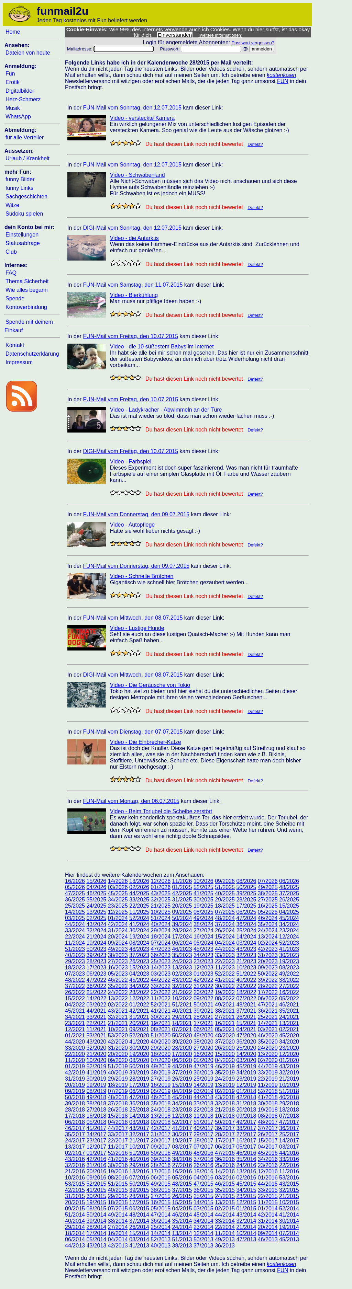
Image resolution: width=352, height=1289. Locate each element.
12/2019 (246, 1085)
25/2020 (246, 1048)
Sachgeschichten (26, 196)
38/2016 (182, 1159)
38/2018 (96, 1103)
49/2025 (268, 887)
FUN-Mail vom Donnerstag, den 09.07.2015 (136, 514)
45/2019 (246, 1066)
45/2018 (182, 1097)
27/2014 (118, 1227)
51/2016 (139, 1153)
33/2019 (268, 1072)
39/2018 (75, 1103)
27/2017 (246, 1134)
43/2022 (182, 980)
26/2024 (225, 930)
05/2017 (246, 1147)
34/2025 (118, 899)
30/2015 (96, 1196)
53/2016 (289, 1178)
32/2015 (289, 1190)
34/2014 (203, 1221)
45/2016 (268, 1153)
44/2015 (268, 1184)
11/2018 (203, 1116)
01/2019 (75, 1066)
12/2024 (289, 937)
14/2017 (289, 1140)
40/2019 (118, 1072)
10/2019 (289, 1085)
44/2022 (160, 980)
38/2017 (246, 1128)
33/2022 (160, 986)
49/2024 (203, 918)
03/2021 (268, 1029)
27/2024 (203, 930)
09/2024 (118, 943)
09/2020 (118, 1060)
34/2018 (182, 1103)
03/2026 (118, 887)
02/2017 (75, 1153)
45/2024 (289, 918)
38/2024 (203, 924)
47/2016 (225, 1153)
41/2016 (118, 1159)
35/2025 (96, 899)
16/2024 (203, 937)
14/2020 (246, 1054)
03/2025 (75, 918)
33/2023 (225, 955)
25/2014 (160, 1227)
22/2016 (289, 1165)
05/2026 (75, 887)
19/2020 (139, 1054)
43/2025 (160, 893)
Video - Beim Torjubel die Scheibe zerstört (161, 811)
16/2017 (246, 1140)
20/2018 (246, 1110)
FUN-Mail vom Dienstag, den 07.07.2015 (133, 732)
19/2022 (225, 992)
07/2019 (118, 1091)
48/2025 (289, 887)
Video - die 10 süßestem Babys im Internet (162, 346)
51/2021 (182, 1005)
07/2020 (160, 1060)
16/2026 (75, 881)
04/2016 (203, 1178)
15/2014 (139, 1233)
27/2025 (268, 899)
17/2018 (75, 1116)
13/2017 (75, 1147)
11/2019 (268, 1085)
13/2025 (96, 912)
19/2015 (96, 1202)
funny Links (19, 188)
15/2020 (225, 1054)
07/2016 (139, 1178)
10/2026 (203, 881)
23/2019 (246, 1079)
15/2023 (139, 967)
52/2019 (96, 1066)
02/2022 (118, 1005)
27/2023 (118, 961)
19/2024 (139, 937)
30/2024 (139, 930)
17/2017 (225, 1140)
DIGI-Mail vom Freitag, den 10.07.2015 (130, 451)
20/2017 (160, 1140)
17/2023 (96, 967)
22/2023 (225, 961)
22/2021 (96, 1023)
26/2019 (182, 1079)
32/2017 (139, 1134)
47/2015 (203, 1184)
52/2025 (203, 887)
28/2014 (96, 1227)
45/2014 (203, 1215)
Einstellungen (22, 235)
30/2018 (268, 1103)
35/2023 (182, 955)
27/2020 (203, 1048)
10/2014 (246, 1233)
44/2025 (139, 893)
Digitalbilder (20, 91)
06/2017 (225, 1147)
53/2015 (75, 1184)
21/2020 (96, 1054)
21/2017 (139, 1140)
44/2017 (118, 1128)
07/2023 (75, 974)
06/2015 (139, 1208)
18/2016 (139, 1171)
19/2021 (160, 1023)
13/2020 (268, 1054)
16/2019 (160, 1085)
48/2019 (182, 1066)
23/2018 (182, 1110)
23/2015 (246, 1196)
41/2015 (96, 1190)
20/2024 (118, 937)
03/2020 (246, 1060)
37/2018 (118, 1103)
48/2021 (246, 1005)
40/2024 (160, 924)
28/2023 (96, 961)
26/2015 (182, 1196)
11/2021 (96, 1029)
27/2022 (289, 986)
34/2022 (139, 986)
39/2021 (203, 1011)
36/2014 (160, 1221)
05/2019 (160, 1091)
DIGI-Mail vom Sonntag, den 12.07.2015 (132, 228)
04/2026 (96, 887)
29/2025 (225, 899)
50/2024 (182, 918)
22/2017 (118, 1140)
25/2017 (289, 1134)
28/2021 (203, 1017)
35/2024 (268, 924)
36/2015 (203, 1190)
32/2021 (118, 1017)
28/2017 (225, 1134)
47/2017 (289, 1122)
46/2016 (246, 1153)
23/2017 (96, 1140)
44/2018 (203, 1097)
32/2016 (75, 1165)
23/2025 (118, 906)
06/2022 (268, 998)
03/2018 (139, 1122)
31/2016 (96, 1165)
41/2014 (289, 1215)
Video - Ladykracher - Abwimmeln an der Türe (166, 410)
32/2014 (246, 1221)
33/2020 (75, 1048)
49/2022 (289, 974)
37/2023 (139, 955)
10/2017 (139, 1147)
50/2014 (96, 1215)
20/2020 (118, 1054)
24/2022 (118, 992)
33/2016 (289, 1159)
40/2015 (118, 1190)
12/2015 (246, 1202)
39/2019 (139, 1072)
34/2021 (75, 1017)
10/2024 (96, 943)
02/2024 (268, 943)
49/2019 (160, 1066)
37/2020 (225, 1042)
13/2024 (268, 937)
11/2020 (75, 1060)
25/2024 (246, 930)
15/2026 (96, 881)
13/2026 (139, 881)
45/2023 (203, 949)
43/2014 (246, 1215)
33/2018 (203, 1103)
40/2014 (75, 1221)
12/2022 (139, 998)
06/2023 (96, 974)
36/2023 (160, 955)
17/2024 (182, 937)
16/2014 (118, 1233)
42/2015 (75, 1190)
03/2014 (139, 1239)
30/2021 (160, 1017)
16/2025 (268, 906)
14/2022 (96, 998)
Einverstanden (175, 35)
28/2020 (182, 1048)
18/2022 (246, 992)
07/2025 (225, 912)
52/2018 (268, 1091)
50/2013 (203, 1239)
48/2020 (225, 1035)
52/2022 (225, 974)
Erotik (13, 82)
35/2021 (289, 1011)
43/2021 (118, 1011)
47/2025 (75, 893)
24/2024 (268, 930)
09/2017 (160, 1147)
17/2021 (203, 1023)
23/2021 (75, 1023)
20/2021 (139, 1023)
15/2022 (75, 998)
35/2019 (225, 1072)
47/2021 (268, 1005)
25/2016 (225, 1165)
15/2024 (225, 937)
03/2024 (246, 943)
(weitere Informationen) (221, 35)
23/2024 (289, 930)
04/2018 (118, 1122)
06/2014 (75, 1239)
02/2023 (182, 974)
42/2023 (268, 949)
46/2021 (289, 1005)
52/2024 (139, 918)
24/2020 (268, 1048)
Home (13, 32)
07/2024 (160, 943)
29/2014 (75, 1227)
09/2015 (75, 1208)
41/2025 (203, 893)
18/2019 (118, 1085)
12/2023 (203, 967)
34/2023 (203, 955)
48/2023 (139, 949)
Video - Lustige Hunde (137, 628)
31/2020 (118, 1048)
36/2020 (246, 1042)
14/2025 (75, 912)
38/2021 (225, 1011)
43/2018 (225, 1097)
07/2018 (289, 1116)
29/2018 (289, 1103)
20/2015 (75, 1202)
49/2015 (160, 1184)
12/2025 (118, 912)
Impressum (19, 362)
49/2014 (118, 1215)
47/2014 (160, 1215)
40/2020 (160, 1042)
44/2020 (75, 1042)
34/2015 (246, 1190)
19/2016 (118, 1171)
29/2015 (118, 1196)
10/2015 (289, 1202)
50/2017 (225, 1122)
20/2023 (268, 961)
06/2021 (203, 1029)
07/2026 (268, 881)
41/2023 (289, 949)
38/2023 (118, 955)
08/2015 (96, 1208)
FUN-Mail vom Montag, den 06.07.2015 (131, 801)
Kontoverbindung (26, 307)
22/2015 (268, 1196)
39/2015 (139, 1190)
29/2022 (246, 986)
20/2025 (182, 906)
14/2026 (118, 881)
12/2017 (96, 1147)
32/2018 (225, 1103)
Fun (10, 74)
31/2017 (160, 1134)
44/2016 (289, 1153)
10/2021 (118, 1029)
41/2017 (182, 1128)
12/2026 (160, 881)
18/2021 (182, 1023)
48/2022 (75, 980)
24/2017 (75, 1140)
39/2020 (182, 1042)
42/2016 (96, 1159)
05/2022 (289, 998)
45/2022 (139, 980)
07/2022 (246, 998)
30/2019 (96, 1079)
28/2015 (139, 1196)
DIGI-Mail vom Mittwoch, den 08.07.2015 (133, 675)
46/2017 (75, 1128)
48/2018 (118, 1097)
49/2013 (225, 1239)
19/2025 (203, 906)
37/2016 (203, 1159)
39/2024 (182, 924)
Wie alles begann (27, 290)
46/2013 (268, 1239)
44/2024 (75, 924)
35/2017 (75, 1134)
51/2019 (118, 1066)
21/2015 (289, 1196)
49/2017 (246, 1122)
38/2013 (182, 1245)
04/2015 (182, 1208)
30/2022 (225, 986)
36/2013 (225, 1245)
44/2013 (75, 1245)
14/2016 (225, 1171)
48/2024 (225, 918)
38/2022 (289, 980)
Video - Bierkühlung (134, 295)
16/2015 (160, 1202)
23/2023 (203, 961)
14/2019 (203, 1085)
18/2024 (160, 937)
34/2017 (96, 1134)
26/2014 (139, 1227)
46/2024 (268, 918)
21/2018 (225, 1110)
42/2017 (160, 1128)
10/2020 (96, 1060)
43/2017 (139, 1128)
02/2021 (289, 1029)
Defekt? (255, 144)
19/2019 (96, 1085)
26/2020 (225, 1048)
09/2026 (225, 881)
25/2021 (268, 1017)
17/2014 (96, 1233)
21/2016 (75, 1171)
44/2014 (225, 1215)
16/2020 (203, 1054)
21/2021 (118, 1023)
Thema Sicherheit (27, 281)
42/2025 (182, 893)
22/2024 (75, 937)
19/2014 (289, 1227)
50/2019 (139, 1066)
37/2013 (203, 1245)
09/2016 (96, 1178)
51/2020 (160, 1035)
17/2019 (139, 1085)
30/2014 (289, 1221)
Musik (13, 108)
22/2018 (203, 1110)
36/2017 (289, 1128)
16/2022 (289, 992)
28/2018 (75, 1110)
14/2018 (139, 1116)
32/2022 (182, 986)
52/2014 (289, 1208)
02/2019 (225, 1091)
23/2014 (203, 1227)
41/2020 (139, 1042)
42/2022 (203, 980)
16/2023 (118, 967)
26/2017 (268, 1134)
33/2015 (268, 1190)
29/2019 (118, 1079)
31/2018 (246, 1103)
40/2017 (203, 1128)
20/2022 (203, 992)
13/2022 (118, 998)
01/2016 (268, 1178)
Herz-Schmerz (23, 99)
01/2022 (139, 1005)
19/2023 (289, 961)
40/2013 (160, 1245)
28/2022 (268, 986)
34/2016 (268, 1159)
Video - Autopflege (132, 525)
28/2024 (182, 930)
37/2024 (225, 924)
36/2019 (203, 1072)
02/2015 (225, 1208)
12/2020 (289, 1054)
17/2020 (182, 1054)
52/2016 (118, 1153)
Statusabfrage (23, 243)
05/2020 (203, 1060)
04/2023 (139, 974)
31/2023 (268, 955)
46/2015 (225, 1184)
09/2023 (268, 967)
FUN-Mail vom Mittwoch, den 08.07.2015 (133, 618)
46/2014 (182, 1215)
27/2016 (182, 1165)
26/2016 (203, 1165)
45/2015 (246, 1184)
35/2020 (268, 1042)
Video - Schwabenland (137, 175)
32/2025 (160, 899)
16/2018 (96, 1116)
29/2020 (160, 1048)
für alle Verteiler (25, 137)
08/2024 (139, 943)
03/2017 (289, 1147)
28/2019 (139, 1079)
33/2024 (75, 930)
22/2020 (75, 1054)
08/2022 (225, 998)
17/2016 (160, 1171)
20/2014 (268, 1227)
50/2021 (203, 1005)
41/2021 (160, 1011)
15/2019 (182, 1085)
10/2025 (160, 912)
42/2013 (118, 1245)
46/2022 (118, 980)
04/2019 (182, 1091)
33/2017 (118, 1134)
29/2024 (160, 930)
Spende (15, 298)
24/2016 (246, 1165)
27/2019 (160, 1079)
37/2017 (268, 1128)
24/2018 (160, 1110)
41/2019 (96, 1072)
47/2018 (139, 1097)
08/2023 (289, 967)
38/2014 (118, 1221)
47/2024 (246, 918)
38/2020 (203, 1042)
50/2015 (139, 1184)
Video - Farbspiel (131, 461)
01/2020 (289, 1060)
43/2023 (246, 949)
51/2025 (225, 887)
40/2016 (139, 1159)
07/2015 (118, 1208)
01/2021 (75, 1035)
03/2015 (203, 1208)
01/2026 (160, 887)
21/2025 (160, 906)
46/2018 (160, 1097)
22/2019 (268, 1079)
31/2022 (203, 986)
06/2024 (182, 943)
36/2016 (225, 1159)
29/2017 (203, 1134)
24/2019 (225, 1079)
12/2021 (75, 1029)
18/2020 (160, 1054)
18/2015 (118, 1202)
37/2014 (139, 1221)
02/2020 (268, 1060)
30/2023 (289, 955)
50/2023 (96, 949)
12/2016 (268, 1171)
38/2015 (160, 1190)
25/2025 (75, 906)
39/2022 (268, 980)
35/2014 (182, 1221)
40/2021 (182, 1011)
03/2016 (225, 1178)
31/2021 (139, 1017)
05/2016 (182, 1178)
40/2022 (246, 980)
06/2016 (160, 1178)
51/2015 (118, 1184)
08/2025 (203, 912)
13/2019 (225, 1085)
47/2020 (246, 1035)
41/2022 (225, 980)
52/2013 (160, 1239)
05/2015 (160, 1208)
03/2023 (160, 974)
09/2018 (246, 1116)
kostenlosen (281, 75)
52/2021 (160, 1005)
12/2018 (182, 1116)
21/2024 (96, 937)
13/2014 (182, 1233)
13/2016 (246, 1171)
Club (11, 252)
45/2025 (118, 893)
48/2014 (139, 1215)
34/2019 (246, 1072)
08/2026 (246, 881)
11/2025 (139, 912)
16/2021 (225, 1023)
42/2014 (268, 1215)
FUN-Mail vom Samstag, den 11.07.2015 (133, 285)
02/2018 (160, 1122)
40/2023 (75, 955)
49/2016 (182, 1153)
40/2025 (225, 893)
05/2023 (118, 974)
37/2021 (246, 1011)
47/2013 (246, 1239)
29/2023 (75, 961)
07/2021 (182, 1029)
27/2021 (225, 1017)
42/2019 (75, 1072)
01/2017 (96, 1153)
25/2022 (96, 992)
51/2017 (203, 1122)
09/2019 (75, 1091)
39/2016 (160, 1159)
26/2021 (246, 1017)
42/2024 (118, 924)
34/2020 (289, 1042)
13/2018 (160, 1116)
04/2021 (246, 1029)
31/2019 (75, 1079)
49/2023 (118, 949)
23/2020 (289, 1048)
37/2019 (182, 1072)
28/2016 (160, 1165)
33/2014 (225, 1221)
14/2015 (203, 1202)
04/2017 (268, 1147)
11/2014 (225, 1233)
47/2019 (203, 1066)
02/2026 (139, 887)
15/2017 (268, 1140)
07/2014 (289, 1233)
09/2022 (203, 998)
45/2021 (75, 1011)
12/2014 (203, 1233)
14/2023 (160, 967)
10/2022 (182, 998)
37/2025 (289, 893)
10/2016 (75, 1178)
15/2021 (246, 1023)
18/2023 (75, 967)
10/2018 (225, 1116)
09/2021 (139, 1029)
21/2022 (182, 992)
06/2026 (289, 881)
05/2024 (203, 943)
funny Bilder (20, 179)
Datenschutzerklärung (32, 354)
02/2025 (96, 918)
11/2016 (289, 1171)
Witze (12, 205)
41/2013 (139, 1245)
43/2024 (96, 924)
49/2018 (96, 1097)
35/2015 (225, 1190)
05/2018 (96, 1122)
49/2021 (225, 1005)
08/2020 (139, 1060)
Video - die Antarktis (134, 238)
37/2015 (182, 1190)
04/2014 (118, 1239)
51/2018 (289, 1091)
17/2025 (246, 906)
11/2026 (182, 881)
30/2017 (182, 1134)
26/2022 (75, 992)
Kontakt (15, 345)
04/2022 (75, 1005)
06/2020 (182, 1060)
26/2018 (118, 1110)
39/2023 (96, 955)
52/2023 (289, 943)
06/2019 (139, 1091)
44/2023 (225, 949)
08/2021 (160, 1029)
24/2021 (289, 1017)
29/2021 (182, 1017)
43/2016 (75, 1159)
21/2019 (289, 1079)
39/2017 (225, 1128)
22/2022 (160, 992)
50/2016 (160, 1153)
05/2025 (268, 912)
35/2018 (160, 1103)
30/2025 (203, 899)
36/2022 (96, 986)
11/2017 (118, 1147)
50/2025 (246, 887)
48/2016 (203, 1153)
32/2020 (96, 1048)
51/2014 (75, 1215)
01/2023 (203, 974)
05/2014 (96, 1239)
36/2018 (139, 1103)
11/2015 (268, 1202)
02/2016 (246, 1178)
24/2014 (182, 1227)
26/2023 (139, 961)
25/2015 (203, 1196)
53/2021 (96, 1035)
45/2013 (289, 1239)
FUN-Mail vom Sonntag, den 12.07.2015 (132, 108)
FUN (282, 81)
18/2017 (203, 1140)
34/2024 (289, 924)
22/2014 (225, 1227)
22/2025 (139, 906)
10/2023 (246, 967)
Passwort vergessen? (253, 42)
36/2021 (268, 1011)
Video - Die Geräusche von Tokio (150, 685)
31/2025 (182, 899)
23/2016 (268, 1165)
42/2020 (118, 1042)
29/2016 (139, 1165)
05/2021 (225, 1029)
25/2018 (139, 1110)
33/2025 (139, 899)
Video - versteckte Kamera (142, 118)
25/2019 (203, 1079)
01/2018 (246, 1091)
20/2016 (96, 1171)
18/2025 (225, 906)
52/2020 (139, 1035)
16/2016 (182, 1171)
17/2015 (139, 1202)
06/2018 (75, 1122)
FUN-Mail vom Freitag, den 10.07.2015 (130, 336)
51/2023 (75, 949)
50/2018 (75, 1097)
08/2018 (268, 1116)
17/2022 (268, 992)
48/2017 (268, 1122)
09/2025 (182, 912)
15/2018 (118, 1116)
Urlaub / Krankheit (28, 158)
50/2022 (268, 974)
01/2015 (246, 1208)
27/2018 (96, 1110)
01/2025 (182, 887)
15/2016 (203, 1171)
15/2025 (289, 906)
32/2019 (289, 1072)
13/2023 (182, 967)
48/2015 (182, 1184)
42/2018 (246, 1097)
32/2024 (96, 930)
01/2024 (118, 918)
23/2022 (139, 992)
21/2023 (246, 961)
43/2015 (289, 1184)
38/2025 (268, 893)
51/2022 (246, 974)
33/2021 (96, 1017)
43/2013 (96, 1245)
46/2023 (182, 949)
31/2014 (268, 1221)
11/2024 (75, 943)
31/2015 (75, 1196)
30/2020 (139, 1048)
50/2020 (182, 1035)
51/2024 (160, 918)
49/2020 (203, 1035)
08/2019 (96, 1091)
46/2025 (96, 893)
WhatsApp (18, 116)
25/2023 (160, 961)
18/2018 (289, 1110)
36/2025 (75, 899)
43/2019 (289, 1066)
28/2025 (246, 899)
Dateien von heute (28, 53)
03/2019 (203, 1091)
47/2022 (96, 980)
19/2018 (268, 1110)
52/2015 (96, 1184)
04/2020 (225, 1060)
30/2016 (118, 1165)
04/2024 (225, 943)
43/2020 (96, 1042)
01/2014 (268, 1208)
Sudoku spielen (24, 214)
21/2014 (246, 1227)
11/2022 (160, 998)
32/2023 (246, 955)
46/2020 (268, 1035)
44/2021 (96, 1011)
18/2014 (75, 1233)
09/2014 (268, 1233)
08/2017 (182, 1147)
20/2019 (75, 1085)
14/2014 (160, 1233)
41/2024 (139, 924)
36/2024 (246, 924)
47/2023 (160, 949)
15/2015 (182, 1202)
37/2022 (75, 986)
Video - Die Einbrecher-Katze (145, 742)
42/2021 (139, 1011)
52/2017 (182, 1122)
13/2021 (289, 1023)
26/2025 (289, 899)
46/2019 (225, 1066)
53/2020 (118, 1035)
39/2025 (246, 893)
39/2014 (96, 1221)
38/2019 (160, 1072)
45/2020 (289, 1035)
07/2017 (203, 1147)
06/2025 (246, 912)
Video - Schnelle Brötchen (142, 576)
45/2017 (96, 1128)
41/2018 (268, 1097)
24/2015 (225, 1196)
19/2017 (182, 1140)
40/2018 (289, 1097)
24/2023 (182, 961)
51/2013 (182, 1239)
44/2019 (268, 1066)
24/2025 (96, 906)
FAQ (11, 273)
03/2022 (96, 1005)
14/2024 (246, 937)
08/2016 (118, 1178)
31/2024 (118, 930)
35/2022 (118, 986)
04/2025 (289, 912)
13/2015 (225, 1202)
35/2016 (246, 1159)
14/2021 (268, 1023)
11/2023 (225, 967)
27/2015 (160, 1196)
